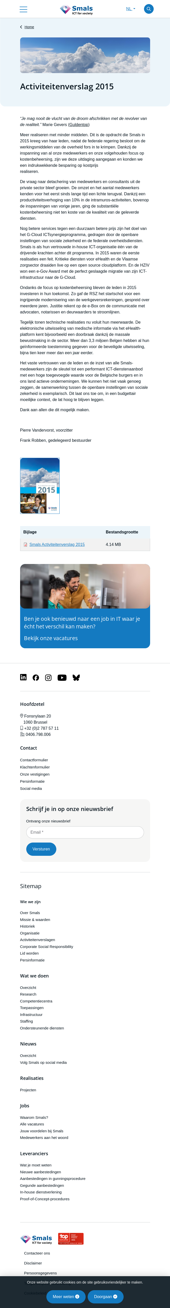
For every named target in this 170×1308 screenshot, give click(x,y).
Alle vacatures (32, 1124)
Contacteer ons (37, 1253)
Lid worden (29, 953)
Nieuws (28, 1044)
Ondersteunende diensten (42, 1028)
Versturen (41, 849)
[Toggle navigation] (23, 8)
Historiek (27, 926)
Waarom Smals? (34, 1117)
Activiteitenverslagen (37, 940)
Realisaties (32, 1078)
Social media (31, 788)
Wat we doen (34, 976)
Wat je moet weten (36, 1165)
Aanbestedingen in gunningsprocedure (53, 1178)
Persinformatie (32, 781)
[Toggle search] (149, 9)
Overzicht (28, 987)
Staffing (26, 1021)
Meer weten (66, 1297)
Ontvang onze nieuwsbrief (48, 821)
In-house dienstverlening (41, 1192)
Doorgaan (105, 1297)
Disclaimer (33, 1263)
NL (129, 9)
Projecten (28, 1090)
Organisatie (30, 933)
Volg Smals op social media (43, 1062)
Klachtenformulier (35, 767)
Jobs (24, 1106)
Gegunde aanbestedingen (42, 1185)
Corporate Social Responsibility (46, 946)
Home (29, 27)
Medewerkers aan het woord (44, 1137)
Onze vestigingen (35, 774)
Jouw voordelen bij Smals (41, 1131)
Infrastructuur (31, 1014)
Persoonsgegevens (40, 1273)
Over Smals (30, 913)
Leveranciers (34, 1153)
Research (28, 994)
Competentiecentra (36, 1001)
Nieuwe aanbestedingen (40, 1172)
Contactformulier (34, 760)
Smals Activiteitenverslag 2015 (57, 544)
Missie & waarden (35, 919)
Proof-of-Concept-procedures (45, 1199)
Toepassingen (32, 1008)
